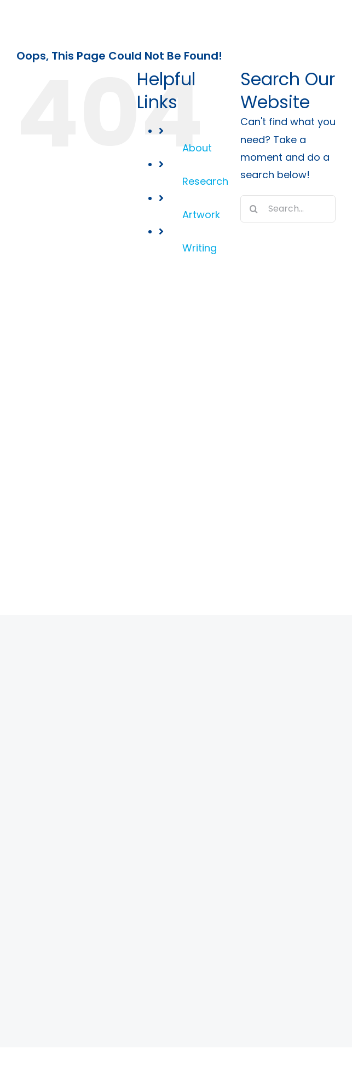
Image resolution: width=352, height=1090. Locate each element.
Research (205, 181)
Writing (199, 248)
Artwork (201, 214)
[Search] (254, 208)
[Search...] (288, 208)
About (197, 148)
